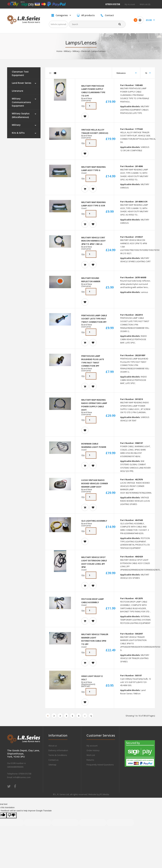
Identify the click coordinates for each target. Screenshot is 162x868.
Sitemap (52, 764)
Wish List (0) (145, 4)
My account (92, 745)
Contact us (53, 759)
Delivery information (58, 750)
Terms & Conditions (57, 755)
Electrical (85, 51)
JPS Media (104, 794)
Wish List (91, 755)
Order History (93, 750)
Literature (17, 90)
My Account (130, 4)
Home (59, 51)
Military (67, 51)
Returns (90, 759)
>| (91, 716)
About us (52, 745)
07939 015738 (112, 4)
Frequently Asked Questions (100, 764)
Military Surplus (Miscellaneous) (20, 115)
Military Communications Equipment (21, 102)
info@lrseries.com (22, 777)
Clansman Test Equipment (20, 73)
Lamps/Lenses (98, 51)
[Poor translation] (11, 815)
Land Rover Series (21, 82)
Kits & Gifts (18, 132)
